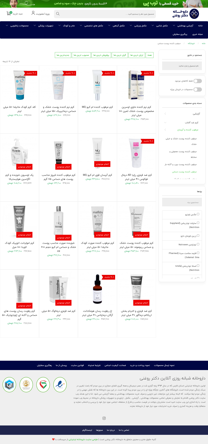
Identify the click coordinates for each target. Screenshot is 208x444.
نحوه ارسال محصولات (164, 365)
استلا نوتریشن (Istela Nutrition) (187, 268)
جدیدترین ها (63, 55)
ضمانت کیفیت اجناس (115, 365)
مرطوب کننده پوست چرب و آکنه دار (181, 164)
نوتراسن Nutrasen (188, 244)
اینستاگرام (87, 430)
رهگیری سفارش (44, 365)
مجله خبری (197, 34)
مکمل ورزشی (138, 26)
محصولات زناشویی (17, 26)
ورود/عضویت (40, 14)
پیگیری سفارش (180, 34)
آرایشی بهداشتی (183, 26)
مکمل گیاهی (116, 26)
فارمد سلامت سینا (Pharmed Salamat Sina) (184, 255)
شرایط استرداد (94, 365)
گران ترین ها (120, 55)
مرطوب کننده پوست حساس (184, 172)
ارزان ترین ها (136, 55)
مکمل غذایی (160, 26)
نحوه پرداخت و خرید (140, 365)
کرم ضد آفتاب (191, 122)
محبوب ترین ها (81, 55)
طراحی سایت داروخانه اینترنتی (83, 439)
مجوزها (99, 430)
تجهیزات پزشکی (43, 26)
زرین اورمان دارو (189, 236)
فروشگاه (191, 43)
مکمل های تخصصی (91, 26)
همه (150, 55)
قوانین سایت (77, 365)
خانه (200, 26)
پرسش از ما (61, 365)
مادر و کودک (66, 26)
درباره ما (111, 430)
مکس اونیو (192, 214)
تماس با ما (124, 430)
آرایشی (196, 114)
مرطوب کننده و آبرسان (187, 130)
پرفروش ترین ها (101, 55)
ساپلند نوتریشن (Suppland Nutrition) (184, 225)
